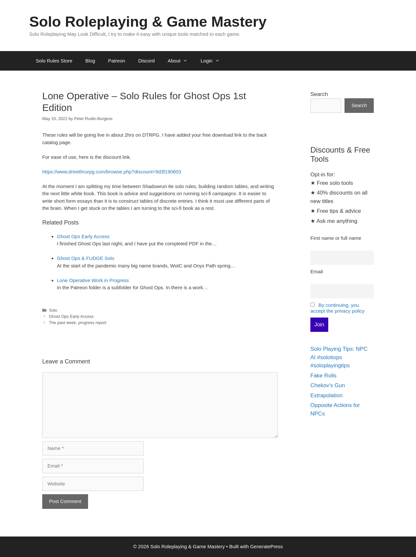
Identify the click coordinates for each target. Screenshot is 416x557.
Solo (53, 310)
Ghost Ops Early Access (83, 236)
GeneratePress (266, 546)
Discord (146, 60)
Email (316, 271)
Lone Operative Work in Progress (93, 280)
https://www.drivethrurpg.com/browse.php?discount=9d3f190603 (111, 171)
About (181, 61)
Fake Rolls (323, 376)
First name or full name (335, 238)
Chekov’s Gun (327, 385)
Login (213, 61)
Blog (90, 60)
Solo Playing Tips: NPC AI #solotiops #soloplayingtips (339, 357)
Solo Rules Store (54, 60)
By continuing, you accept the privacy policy (337, 308)
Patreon (116, 60)
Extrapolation (326, 395)
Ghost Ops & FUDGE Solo (85, 258)
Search (319, 94)
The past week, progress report (77, 322)
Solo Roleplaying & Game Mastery (147, 21)
